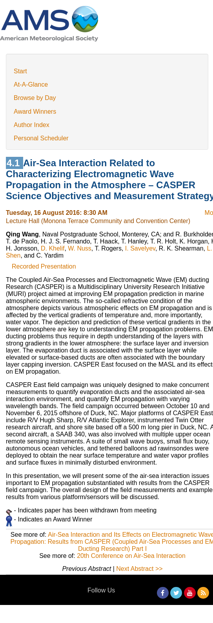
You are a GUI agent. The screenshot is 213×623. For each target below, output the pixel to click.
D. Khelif (52, 248)
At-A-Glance (31, 84)
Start (20, 71)
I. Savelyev (140, 248)
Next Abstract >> (139, 568)
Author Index (31, 125)
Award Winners (35, 111)
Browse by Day (35, 97)
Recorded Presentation (44, 266)
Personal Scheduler (41, 138)
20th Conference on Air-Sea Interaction (131, 555)
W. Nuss (79, 248)
